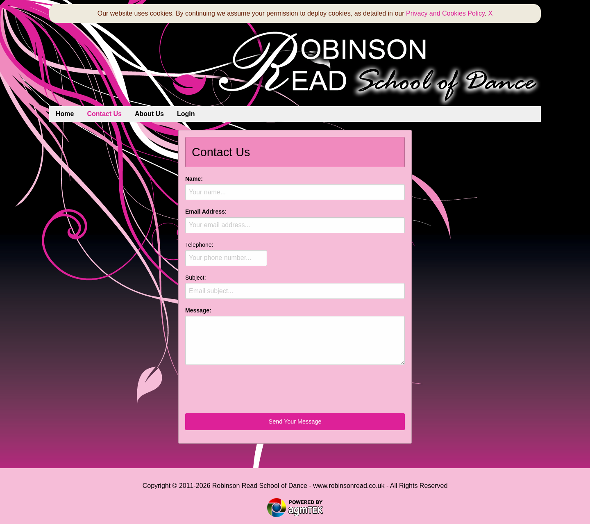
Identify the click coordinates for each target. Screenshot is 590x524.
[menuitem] (64, 114)
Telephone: (226, 253)
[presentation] (247, 387)
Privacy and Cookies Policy (445, 13)
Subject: (295, 286)
